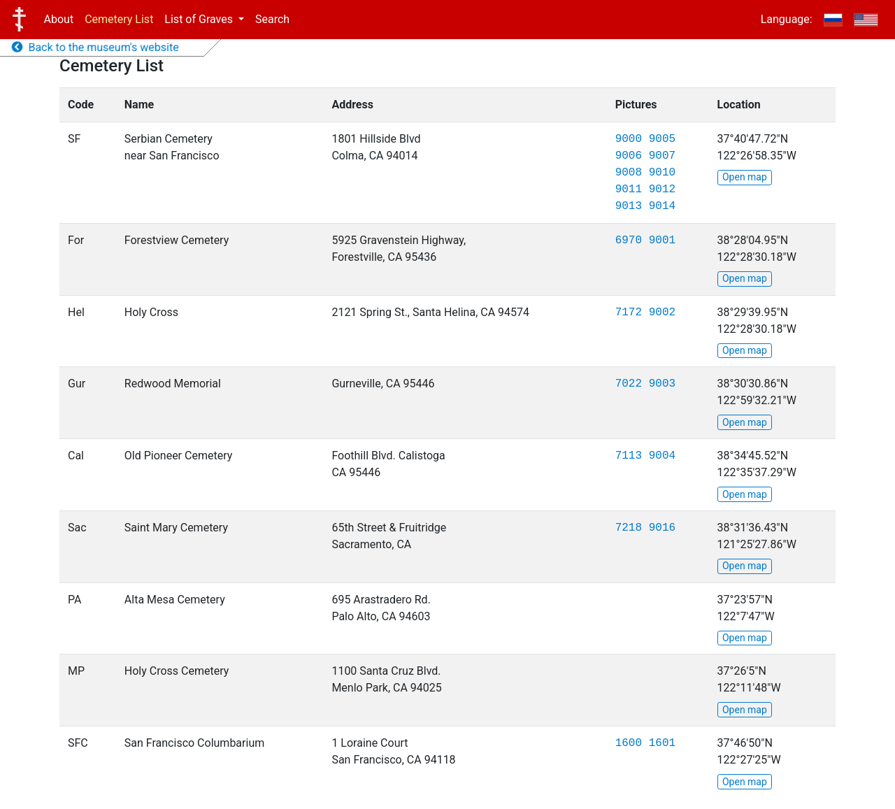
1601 (662, 743)
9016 (662, 528)
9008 (628, 172)
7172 (628, 312)
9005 (662, 139)
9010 (662, 172)
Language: (786, 19)
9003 (662, 384)
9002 (662, 312)
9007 (662, 156)
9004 (662, 456)
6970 (628, 240)
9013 (628, 206)
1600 (628, 743)
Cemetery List (119, 19)
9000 (628, 139)
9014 (662, 206)
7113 (628, 456)
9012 (662, 189)
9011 (628, 189)
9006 (628, 156)
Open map (744, 176)
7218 (628, 528)
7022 (628, 384)
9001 (662, 240)
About (59, 19)
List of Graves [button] (200, 19)
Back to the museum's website (95, 47)
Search (272, 19)
